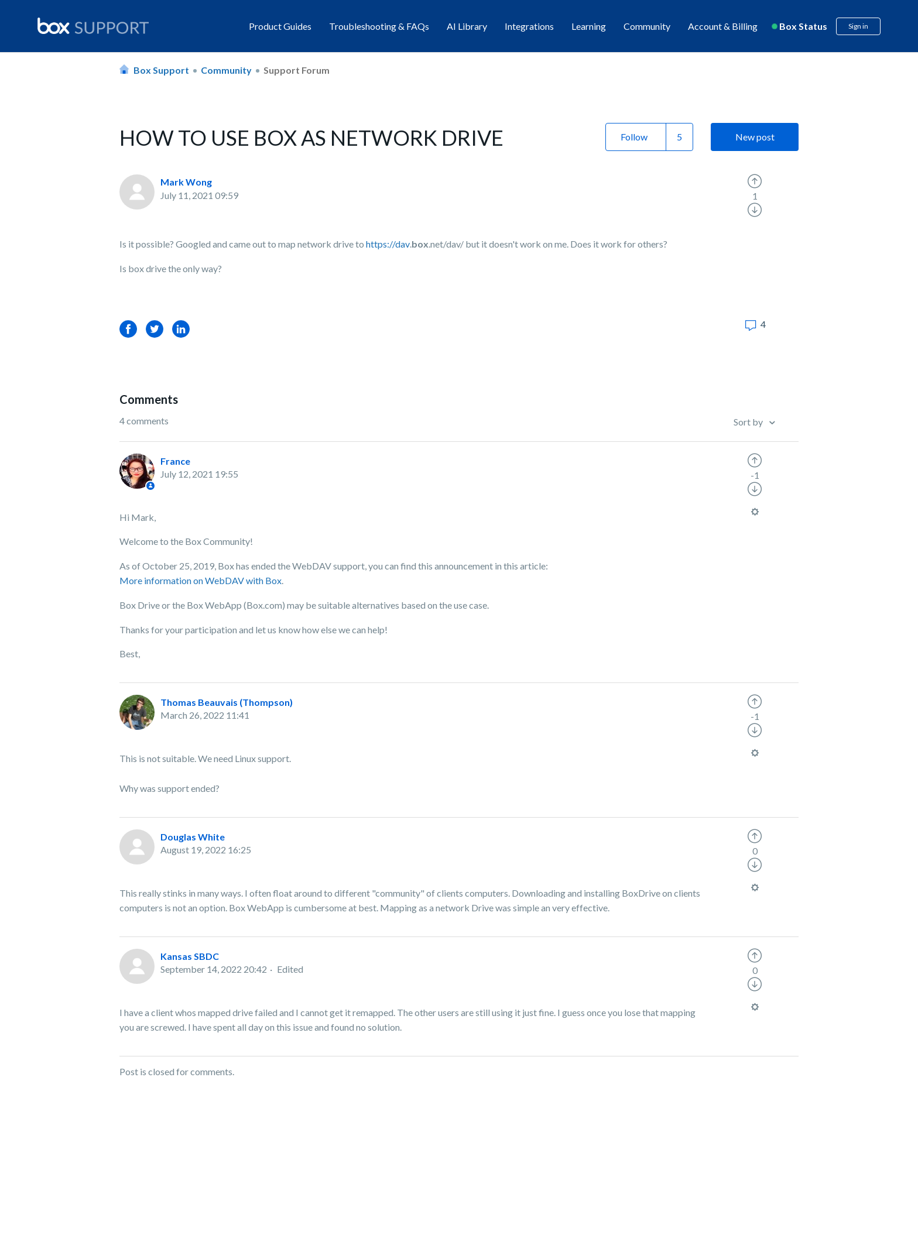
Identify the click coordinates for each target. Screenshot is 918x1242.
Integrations (529, 26)
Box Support (161, 70)
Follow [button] (634, 136)
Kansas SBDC (189, 956)
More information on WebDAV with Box (200, 580)
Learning (588, 26)
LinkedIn (181, 328)
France (175, 460)
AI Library (467, 26)
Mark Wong (186, 181)
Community (647, 26)
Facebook (128, 328)
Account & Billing (723, 26)
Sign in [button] (858, 26)
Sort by (749, 421)
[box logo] (93, 26)
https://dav (388, 243)
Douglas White (192, 836)
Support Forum (296, 70)
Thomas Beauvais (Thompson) (226, 702)
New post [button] (755, 136)
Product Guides (280, 26)
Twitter (154, 328)
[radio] (755, 181)
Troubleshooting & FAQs (379, 26)
